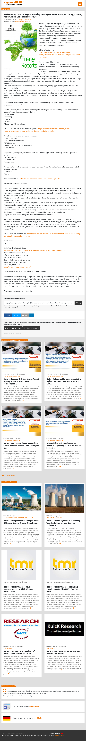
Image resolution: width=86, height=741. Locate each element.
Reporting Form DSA (48, 735)
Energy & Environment (24, 19)
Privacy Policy (14, 735)
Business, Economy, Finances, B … (19, 582)
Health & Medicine (15, 438)
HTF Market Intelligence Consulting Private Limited (18, 517)
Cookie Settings (59, 735)
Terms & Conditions (24, 735)
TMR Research (7, 584)
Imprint (7, 735)
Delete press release (13, 328)
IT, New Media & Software (17, 374)
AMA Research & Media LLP (54, 517)
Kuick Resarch (50, 648)
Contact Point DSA (36, 735)
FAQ (2, 735)
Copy (78, 303)
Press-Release (7, 648)
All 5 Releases (8, 475)
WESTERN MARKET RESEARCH (11, 376)
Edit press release (31, 328)
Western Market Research (22, 21)
